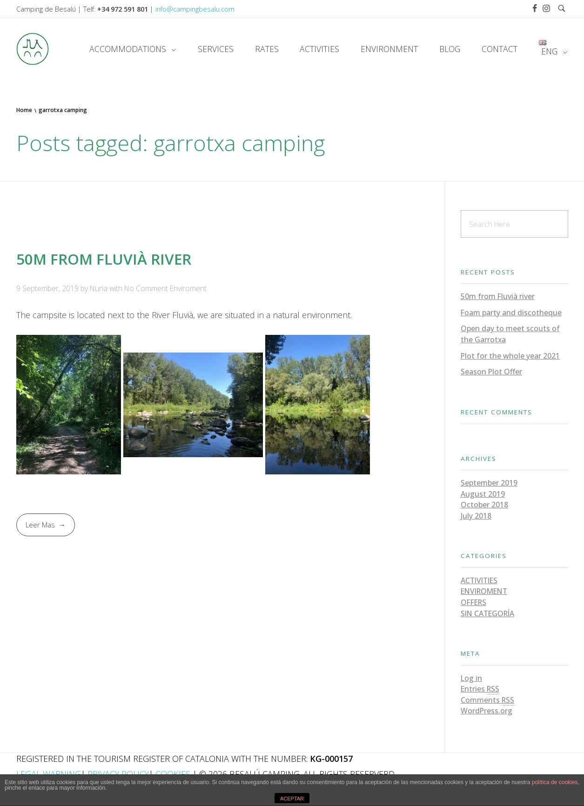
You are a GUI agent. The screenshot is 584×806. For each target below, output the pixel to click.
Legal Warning (48, 773)
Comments (487, 700)
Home (24, 110)
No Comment (146, 288)
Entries (480, 689)
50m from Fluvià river (103, 259)
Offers (473, 602)
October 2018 (484, 505)
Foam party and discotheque (511, 312)
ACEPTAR (292, 798)
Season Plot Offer (491, 371)
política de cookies (555, 782)
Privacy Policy (118, 773)
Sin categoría (487, 613)
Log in (471, 678)
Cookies (172, 773)
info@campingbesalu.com (195, 8)
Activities (479, 580)
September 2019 (489, 483)
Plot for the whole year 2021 (510, 356)
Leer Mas (40, 524)
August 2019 (483, 494)
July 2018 (476, 516)
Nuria (99, 288)
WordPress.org (486, 711)
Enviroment (188, 288)
